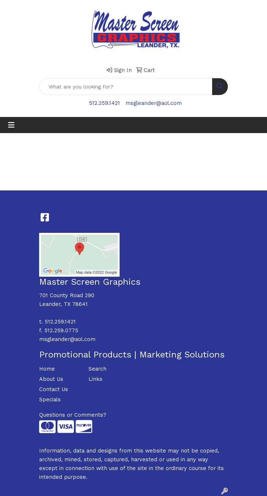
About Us (51, 379)
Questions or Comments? (72, 415)
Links (95, 379)
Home (47, 369)
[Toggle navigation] (11, 125)
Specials (50, 399)
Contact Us (53, 389)
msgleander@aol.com (153, 103)
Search (97, 369)
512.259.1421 (104, 103)
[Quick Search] (126, 86)
